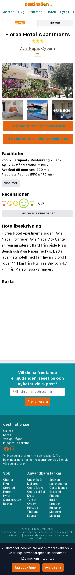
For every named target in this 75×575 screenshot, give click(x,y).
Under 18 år (34, 479)
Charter (8, 12)
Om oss (8, 431)
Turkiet (31, 499)
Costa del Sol (36, 491)
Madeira (54, 515)
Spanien (54, 479)
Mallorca (32, 483)
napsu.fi (28, 535)
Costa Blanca (58, 487)
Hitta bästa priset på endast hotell (38, 126)
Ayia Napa (29, 48)
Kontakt (8, 435)
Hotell (51, 12)
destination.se (43, 535)
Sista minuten (12, 499)
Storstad (35, 12)
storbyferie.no (37, 538)
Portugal (33, 507)
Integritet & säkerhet (17, 443)
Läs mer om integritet (37, 558)
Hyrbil (64, 12)
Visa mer (11, 183)
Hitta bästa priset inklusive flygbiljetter (38, 139)
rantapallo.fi (14, 535)
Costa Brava (35, 487)
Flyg (21, 12)
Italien (53, 499)
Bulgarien (55, 507)
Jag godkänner (25, 567)
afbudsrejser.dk (48, 532)
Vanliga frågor (12, 439)
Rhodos (54, 495)
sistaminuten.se (27, 532)
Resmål (7, 503)
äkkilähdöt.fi (67, 532)
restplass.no (8, 532)
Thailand (32, 511)
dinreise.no (61, 535)
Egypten (32, 515)
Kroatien (55, 503)
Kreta (30, 495)
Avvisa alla (53, 567)
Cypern (32, 503)
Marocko (55, 511)
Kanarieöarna (58, 483)
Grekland (55, 491)
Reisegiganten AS (42, 529)
